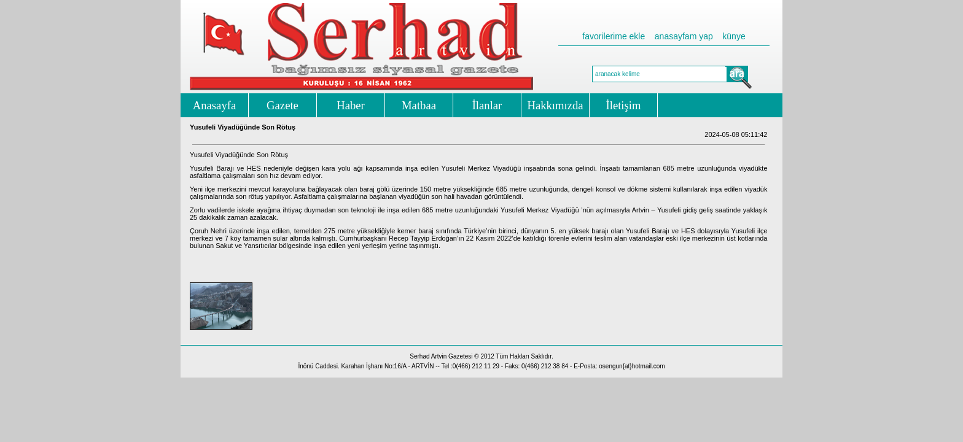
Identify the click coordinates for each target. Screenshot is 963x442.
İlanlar (487, 105)
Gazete (282, 105)
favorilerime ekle (613, 36)
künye (733, 36)
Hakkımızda (555, 105)
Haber (351, 105)
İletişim (623, 105)
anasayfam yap (684, 36)
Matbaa (419, 105)
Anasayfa (214, 105)
